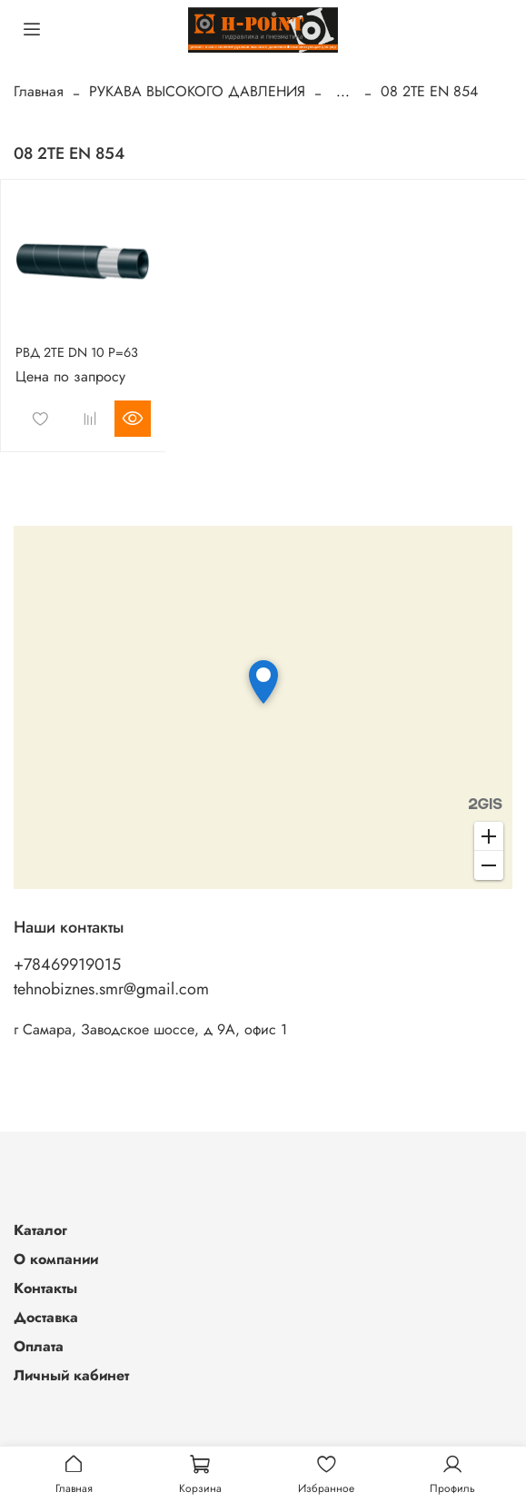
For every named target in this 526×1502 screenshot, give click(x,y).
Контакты (45, 1288)
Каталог (40, 1230)
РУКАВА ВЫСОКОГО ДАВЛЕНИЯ (197, 91)
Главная (39, 91)
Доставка (46, 1317)
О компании (56, 1259)
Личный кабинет (71, 1375)
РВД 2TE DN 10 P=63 (76, 352)
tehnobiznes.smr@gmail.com (111, 989)
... (343, 92)
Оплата (39, 1346)
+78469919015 (67, 964)
